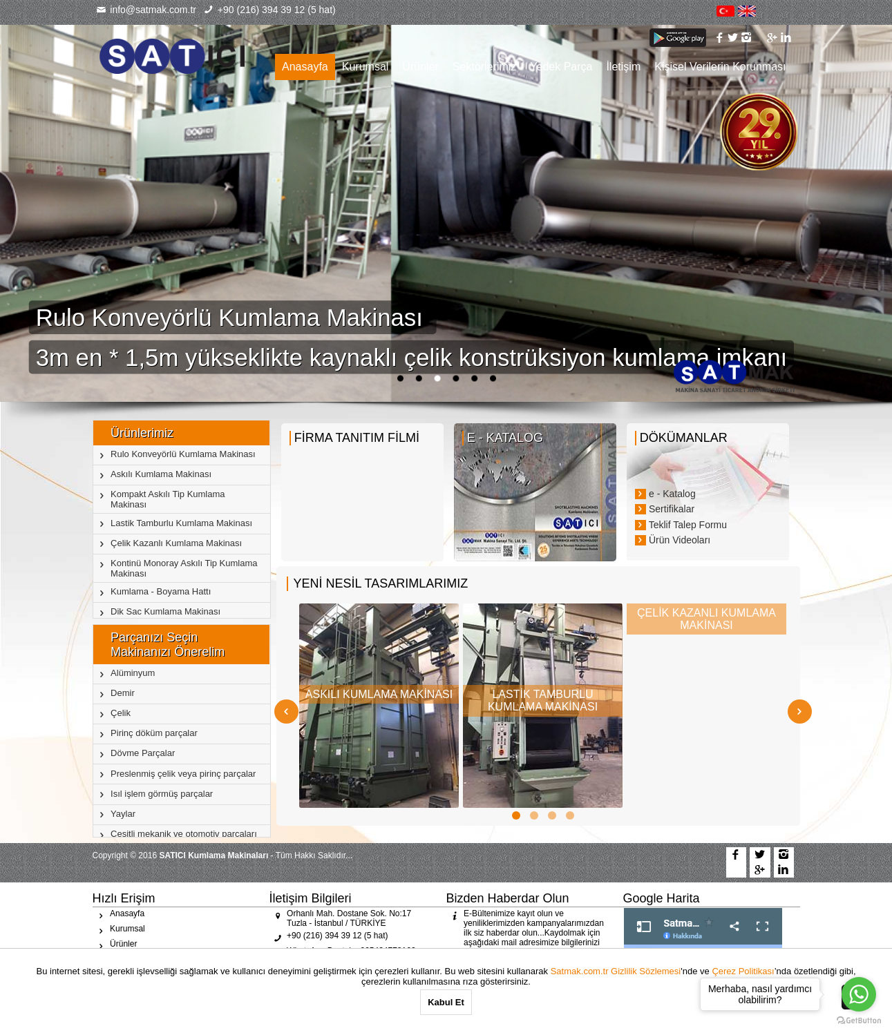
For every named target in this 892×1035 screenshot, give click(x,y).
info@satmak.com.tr (146, 9)
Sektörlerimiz (484, 66)
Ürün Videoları (672, 539)
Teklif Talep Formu (681, 524)
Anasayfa (305, 66)
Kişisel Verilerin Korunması (720, 66)
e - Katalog (665, 493)
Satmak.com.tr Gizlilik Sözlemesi (616, 971)
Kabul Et (446, 1002)
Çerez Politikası (743, 971)
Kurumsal (365, 66)
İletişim (623, 66)
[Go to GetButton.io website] (859, 1020)
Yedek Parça (561, 66)
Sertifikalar (664, 508)
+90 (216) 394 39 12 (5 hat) (269, 9)
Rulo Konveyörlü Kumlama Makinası (233, 317)
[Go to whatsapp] (859, 994)
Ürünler (420, 66)
